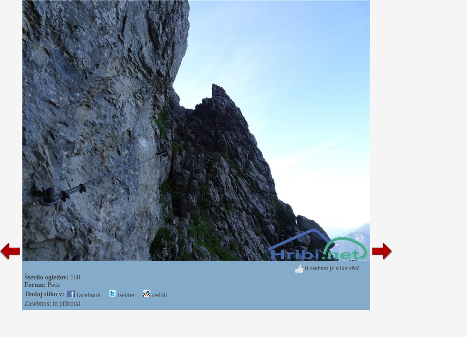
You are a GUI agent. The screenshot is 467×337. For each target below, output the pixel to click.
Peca (53, 284)
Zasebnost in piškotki (52, 303)
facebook (84, 295)
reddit (155, 295)
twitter (122, 295)
